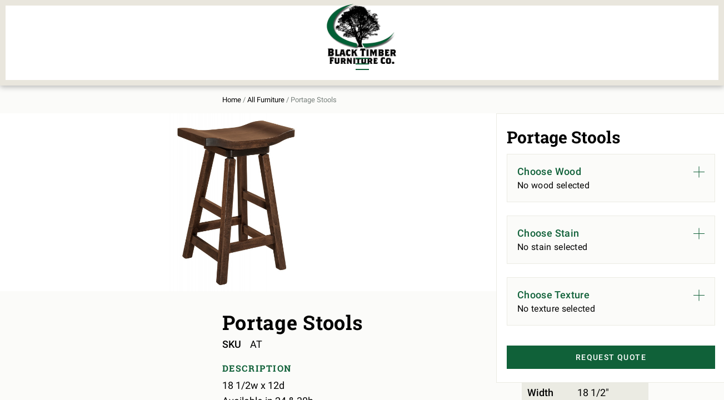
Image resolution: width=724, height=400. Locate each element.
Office (150, 48)
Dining (97, 29)
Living (96, 48)
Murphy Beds (227, 29)
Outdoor (217, 48)
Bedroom (156, 29)
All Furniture (480, 37)
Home (91, 90)
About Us (552, 37)
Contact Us (616, 37)
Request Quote (594, 355)
